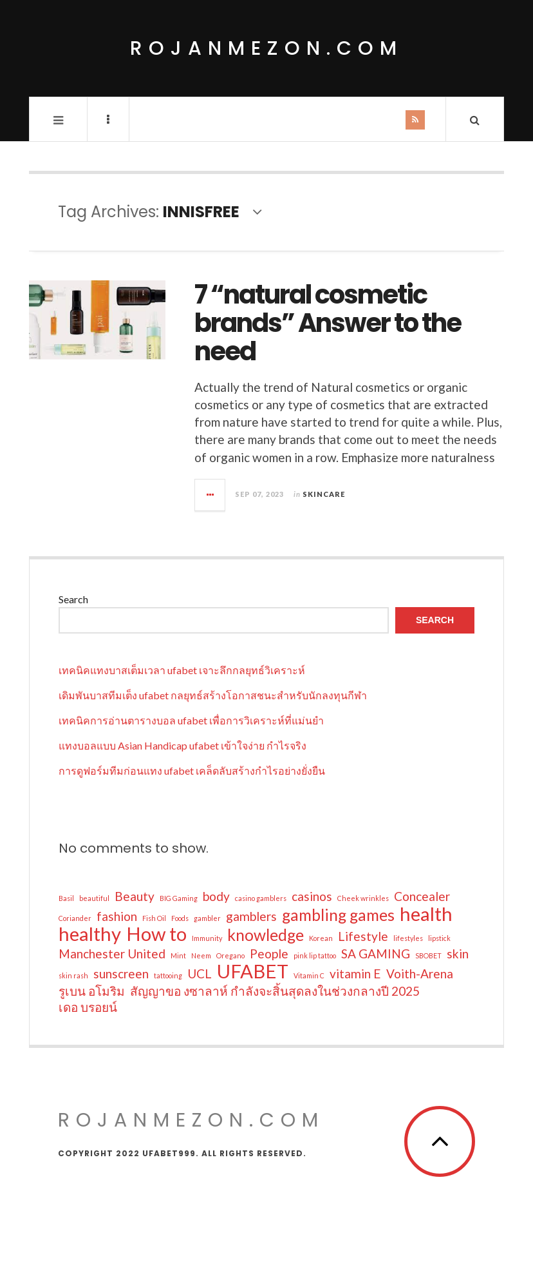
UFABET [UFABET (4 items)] (252, 971)
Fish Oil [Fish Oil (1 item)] (154, 918)
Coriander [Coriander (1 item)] (75, 918)
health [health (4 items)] (426, 914)
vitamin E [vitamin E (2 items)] (355, 973)
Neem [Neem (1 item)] (201, 955)
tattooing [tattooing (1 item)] (168, 975)
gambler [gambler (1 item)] (207, 918)
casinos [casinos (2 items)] (312, 896)
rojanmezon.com (266, 48)
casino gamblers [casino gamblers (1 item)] (260, 898)
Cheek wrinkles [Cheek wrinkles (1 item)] (363, 898)
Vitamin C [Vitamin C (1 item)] (309, 975)
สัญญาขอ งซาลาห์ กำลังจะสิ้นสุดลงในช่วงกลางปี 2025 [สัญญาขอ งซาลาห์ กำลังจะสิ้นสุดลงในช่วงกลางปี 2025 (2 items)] (275, 990)
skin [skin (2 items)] (458, 953)
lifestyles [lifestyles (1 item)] (408, 938)
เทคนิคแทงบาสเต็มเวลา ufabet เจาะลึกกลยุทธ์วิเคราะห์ (182, 670)
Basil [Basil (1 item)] (66, 898)
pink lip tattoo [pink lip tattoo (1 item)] (315, 955)
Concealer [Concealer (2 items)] (422, 896)
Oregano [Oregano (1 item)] (230, 955)
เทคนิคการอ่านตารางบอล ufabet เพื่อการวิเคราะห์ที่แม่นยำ (191, 720)
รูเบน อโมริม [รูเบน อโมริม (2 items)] (92, 990)
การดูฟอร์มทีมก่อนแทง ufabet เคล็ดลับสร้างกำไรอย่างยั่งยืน (192, 770)
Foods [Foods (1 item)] (180, 918)
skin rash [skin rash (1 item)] (73, 975)
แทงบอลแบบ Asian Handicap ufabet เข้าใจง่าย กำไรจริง (182, 745)
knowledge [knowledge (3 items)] (265, 935)
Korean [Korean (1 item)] (321, 938)
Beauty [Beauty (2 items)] (134, 896)
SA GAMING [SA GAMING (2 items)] (375, 953)
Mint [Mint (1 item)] (178, 955)
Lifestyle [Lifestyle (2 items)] (363, 936)
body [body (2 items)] (216, 896)
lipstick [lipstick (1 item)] (439, 938)
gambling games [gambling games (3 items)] (338, 915)
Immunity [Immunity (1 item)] (207, 938)
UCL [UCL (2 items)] (199, 973)
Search (73, 599)
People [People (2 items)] (269, 953)
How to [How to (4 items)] (156, 934)
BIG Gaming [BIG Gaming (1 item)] (179, 898)
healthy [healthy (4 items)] (90, 934)
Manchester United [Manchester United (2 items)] (112, 953)
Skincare (324, 494)
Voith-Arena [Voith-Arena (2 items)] (419, 973)
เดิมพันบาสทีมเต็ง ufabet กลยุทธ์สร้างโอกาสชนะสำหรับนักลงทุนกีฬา (213, 695)
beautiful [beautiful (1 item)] (94, 898)
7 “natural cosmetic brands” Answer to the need (327, 322)
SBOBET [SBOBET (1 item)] (428, 955)
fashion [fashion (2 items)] (117, 916)
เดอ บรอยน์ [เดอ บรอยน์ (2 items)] (88, 1007)
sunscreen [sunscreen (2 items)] (121, 973)
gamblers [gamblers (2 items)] (251, 916)
